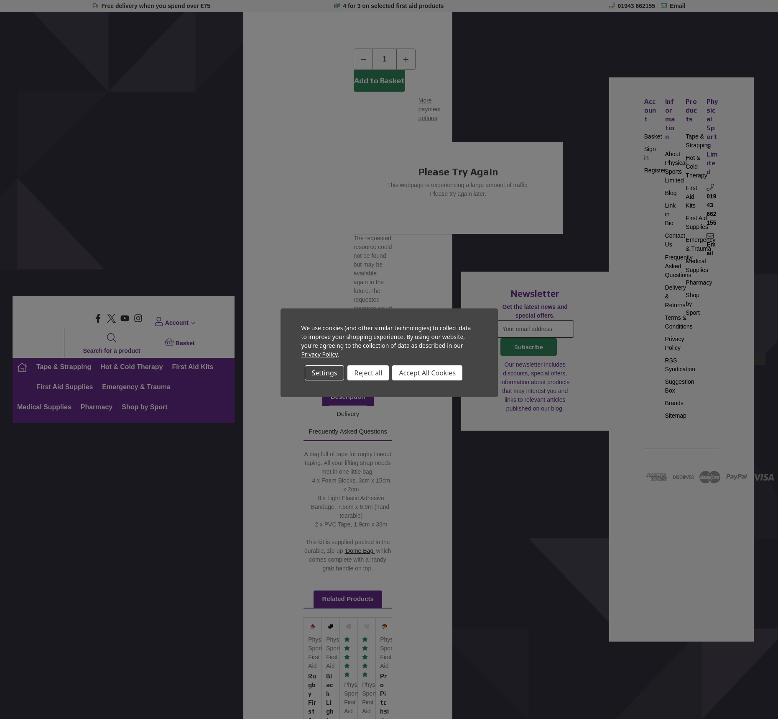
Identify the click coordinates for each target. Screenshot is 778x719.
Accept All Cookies (427, 372)
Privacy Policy (319, 354)
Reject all (368, 372)
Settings (324, 372)
